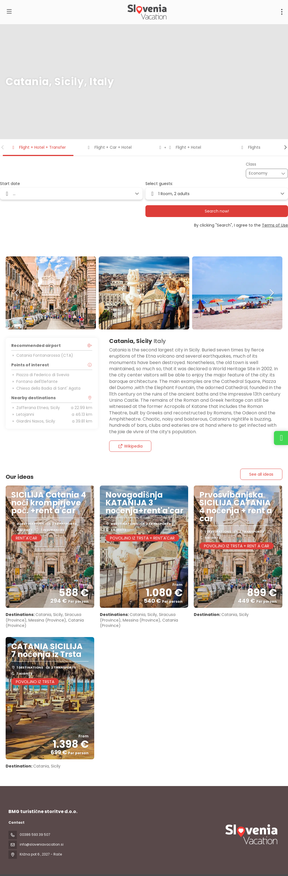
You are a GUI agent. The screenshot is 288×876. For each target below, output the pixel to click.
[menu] (281, 11)
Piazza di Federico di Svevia (40, 375)
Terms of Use (275, 225)
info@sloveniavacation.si (42, 844)
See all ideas (261, 474)
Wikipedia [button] (130, 446)
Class (251, 164)
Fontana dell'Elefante (34, 381)
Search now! (217, 211)
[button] (3, 147)
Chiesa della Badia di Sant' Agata (45, 388)
